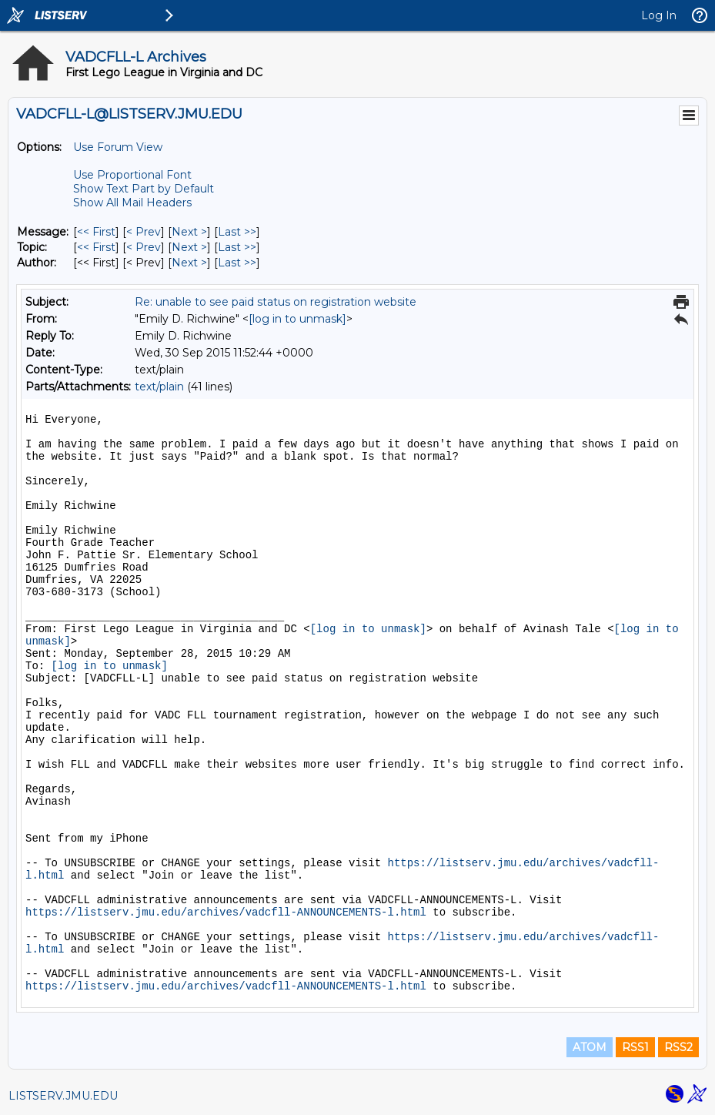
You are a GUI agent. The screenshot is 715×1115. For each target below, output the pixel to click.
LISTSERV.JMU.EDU (63, 1096)
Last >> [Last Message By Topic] (237, 247)
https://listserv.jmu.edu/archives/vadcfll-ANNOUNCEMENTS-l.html (225, 912)
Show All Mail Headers (132, 202)
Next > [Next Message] (189, 232)
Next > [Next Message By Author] (189, 263)
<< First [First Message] (96, 232)
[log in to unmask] (297, 319)
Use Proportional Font (132, 175)
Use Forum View (117, 147)
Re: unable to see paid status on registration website (275, 302)
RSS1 (635, 1047)
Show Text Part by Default (143, 189)
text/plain (159, 386)
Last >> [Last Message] (237, 232)
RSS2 (678, 1047)
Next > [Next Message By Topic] (189, 247)
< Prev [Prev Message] (143, 232)
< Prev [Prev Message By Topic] (143, 247)
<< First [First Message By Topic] (96, 247)
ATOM (589, 1047)
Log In (659, 15)
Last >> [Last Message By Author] (237, 263)
